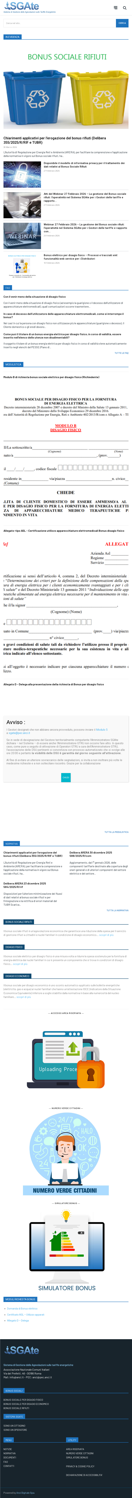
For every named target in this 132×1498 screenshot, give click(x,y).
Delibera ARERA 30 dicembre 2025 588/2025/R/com (91, 854)
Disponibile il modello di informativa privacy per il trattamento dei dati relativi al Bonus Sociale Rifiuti (84, 165)
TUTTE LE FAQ (122, 353)
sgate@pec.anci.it (19, 733)
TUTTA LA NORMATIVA (118, 910)
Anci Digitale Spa (25, 1492)
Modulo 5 (102, 729)
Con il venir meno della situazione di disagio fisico (34, 296)
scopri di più (106, 934)
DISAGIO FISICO (14, 947)
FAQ (8, 287)
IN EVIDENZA (13, 37)
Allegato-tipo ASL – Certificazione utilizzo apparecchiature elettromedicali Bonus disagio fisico (63, 530)
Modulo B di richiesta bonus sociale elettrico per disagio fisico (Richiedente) (51, 377)
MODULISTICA (13, 364)
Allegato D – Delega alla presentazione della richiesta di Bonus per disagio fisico (53, 684)
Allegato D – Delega (18, 1320)
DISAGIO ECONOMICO (17, 976)
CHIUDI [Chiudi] (66, 777)
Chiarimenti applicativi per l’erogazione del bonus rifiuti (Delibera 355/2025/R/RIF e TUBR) (32, 854)
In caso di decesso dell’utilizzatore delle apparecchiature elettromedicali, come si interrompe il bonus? (63, 315)
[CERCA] (122, 23)
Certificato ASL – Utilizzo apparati (25, 1314)
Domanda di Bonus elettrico (22, 1308)
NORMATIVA (12, 843)
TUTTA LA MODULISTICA (116, 832)
